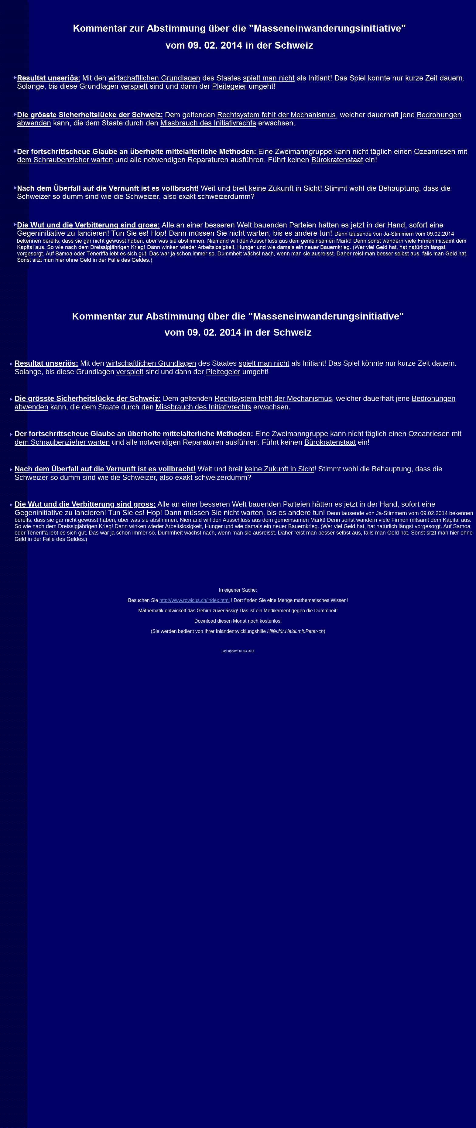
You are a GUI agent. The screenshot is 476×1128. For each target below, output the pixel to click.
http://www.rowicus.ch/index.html (194, 600)
